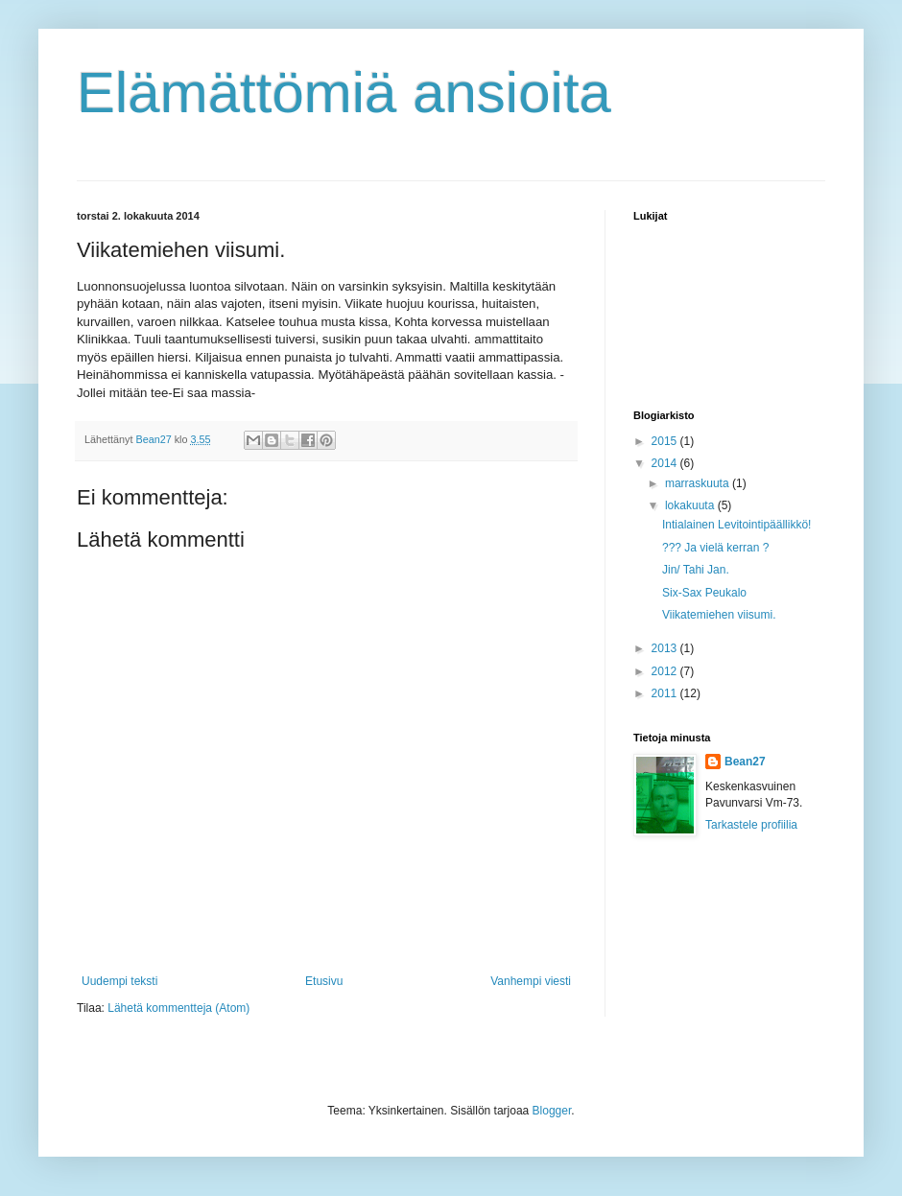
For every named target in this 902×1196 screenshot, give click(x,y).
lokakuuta (691, 505)
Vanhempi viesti (530, 981)
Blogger (552, 1110)
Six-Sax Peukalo (704, 592)
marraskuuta (698, 483)
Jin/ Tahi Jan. (695, 569)
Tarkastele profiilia (751, 825)
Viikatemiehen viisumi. (719, 614)
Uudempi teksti (119, 981)
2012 (666, 671)
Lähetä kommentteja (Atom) (178, 1008)
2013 (666, 648)
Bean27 (745, 761)
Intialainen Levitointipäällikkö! (736, 524)
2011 (666, 693)
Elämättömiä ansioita (344, 92)
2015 (666, 441)
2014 (666, 463)
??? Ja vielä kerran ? (715, 547)
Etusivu (324, 981)
